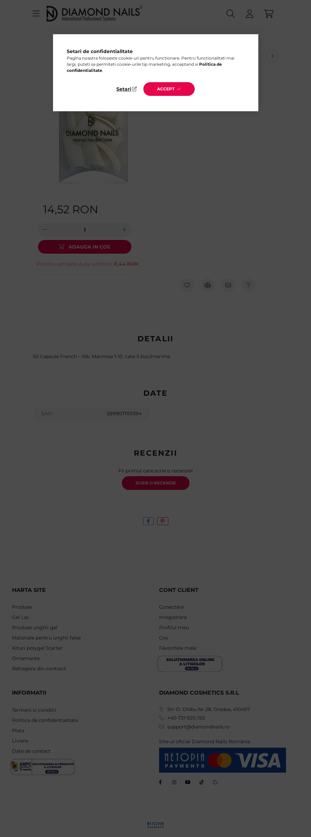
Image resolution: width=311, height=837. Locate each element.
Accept (165, 88)
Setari (123, 89)
